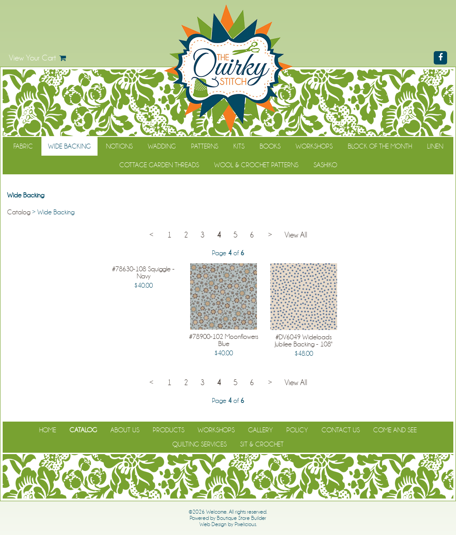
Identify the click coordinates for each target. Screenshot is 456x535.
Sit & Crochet (262, 444)
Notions (119, 146)
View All (296, 235)
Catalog (18, 212)
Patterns (204, 146)
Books (270, 146)
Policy (297, 430)
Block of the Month (380, 146)
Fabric (23, 146)
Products (168, 430)
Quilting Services (199, 444)
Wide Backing (69, 146)
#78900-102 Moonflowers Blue (223, 340)
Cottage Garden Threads (159, 165)
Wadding (162, 146)
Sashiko (325, 165)
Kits (238, 146)
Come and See (395, 430)
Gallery (260, 430)
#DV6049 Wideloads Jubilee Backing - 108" (303, 341)
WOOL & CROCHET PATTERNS (256, 165)
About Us (124, 430)
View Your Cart (32, 57)
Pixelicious (245, 524)
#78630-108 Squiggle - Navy (143, 272)
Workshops (314, 146)
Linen (435, 146)
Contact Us (341, 430)
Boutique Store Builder (241, 518)
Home (47, 430)
